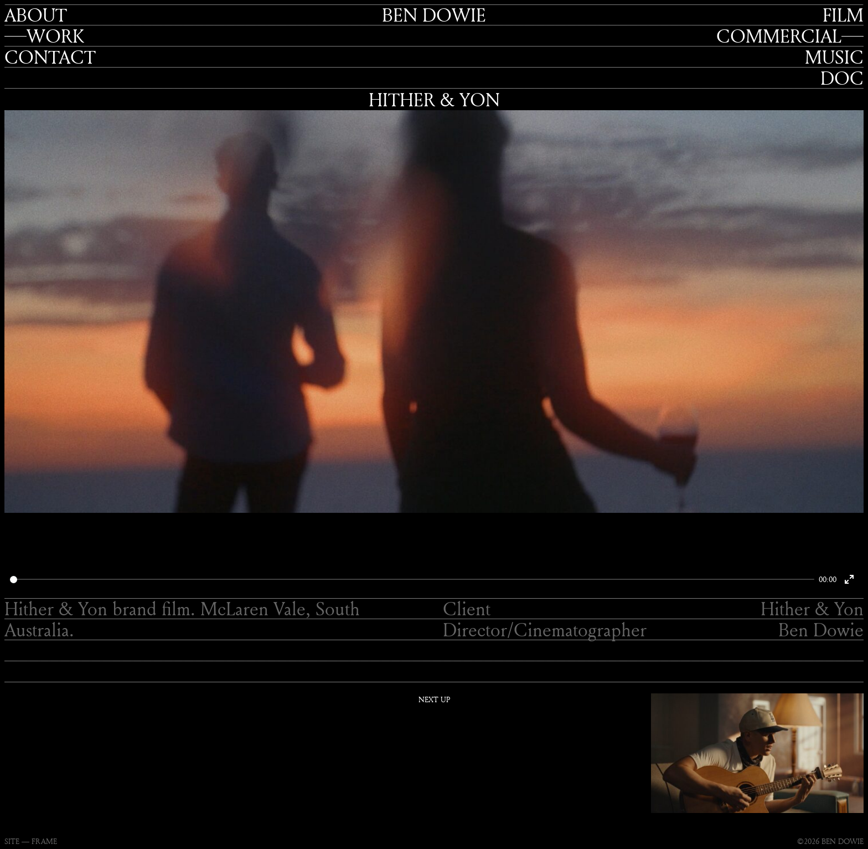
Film (843, 15)
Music (834, 57)
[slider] (412, 579)
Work (55, 36)
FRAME (44, 841)
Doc (842, 78)
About (35, 14)
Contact (50, 57)
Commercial (778, 36)
